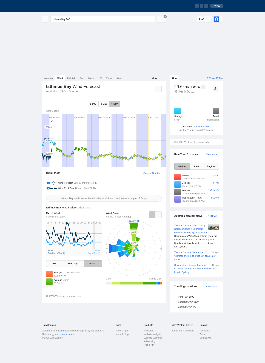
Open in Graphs (151, 173)
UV (100, 78)
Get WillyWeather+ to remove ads (191, 142)
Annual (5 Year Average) (118, 216)
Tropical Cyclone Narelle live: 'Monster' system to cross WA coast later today (196, 256)
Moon (91, 78)
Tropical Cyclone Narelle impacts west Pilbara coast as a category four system (196, 236)
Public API (149, 345)
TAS (63, 91)
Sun (82, 78)
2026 (53, 263)
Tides (109, 78)
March (92, 263)
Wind (60, 78)
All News (212, 216)
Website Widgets (152, 334)
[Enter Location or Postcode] (102, 19)
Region (211, 166)
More (154, 78)
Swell (119, 78)
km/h (202, 19)
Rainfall (71, 78)
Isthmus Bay (84, 91)
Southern (74, 91)
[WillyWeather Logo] (58, 6)
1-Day (93, 103)
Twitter (203, 334)
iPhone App (122, 330)
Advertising (149, 341)
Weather (48, 78)
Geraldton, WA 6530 (188, 301)
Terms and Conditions (183, 330)
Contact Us (205, 337)
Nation (182, 166)
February (73, 263)
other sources (67, 334)
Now (174, 78)
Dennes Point (203, 126)
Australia (51, 91)
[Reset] (145, 19)
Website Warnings (153, 337)
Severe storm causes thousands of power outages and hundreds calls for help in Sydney (196, 268)
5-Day (114, 103)
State (196, 166)
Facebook (205, 330)
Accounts (148, 330)
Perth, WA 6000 (186, 296)
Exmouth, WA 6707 (188, 306)
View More (211, 154)
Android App (122, 334)
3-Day (104, 103)
